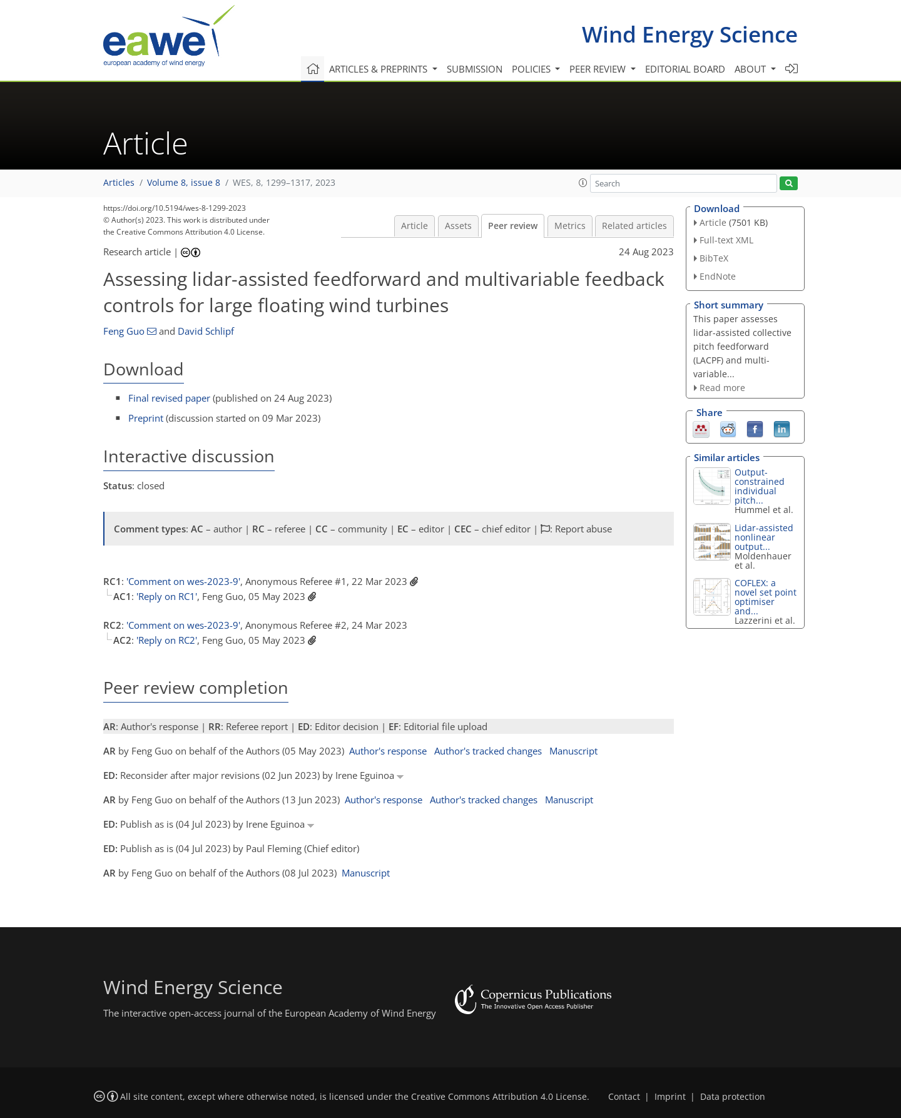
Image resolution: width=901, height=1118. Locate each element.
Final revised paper (169, 398)
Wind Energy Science (690, 34)
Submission (474, 69)
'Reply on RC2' (166, 640)
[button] (583, 182)
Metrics (570, 225)
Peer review (512, 225)
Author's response (388, 750)
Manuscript (573, 750)
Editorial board (685, 69)
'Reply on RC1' (166, 596)
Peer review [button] (598, 69)
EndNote (718, 276)
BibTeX (714, 258)
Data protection (732, 1096)
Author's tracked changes (488, 750)
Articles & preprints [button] (379, 69)
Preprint (145, 418)
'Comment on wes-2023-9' (183, 581)
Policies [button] (532, 69)
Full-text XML (726, 240)
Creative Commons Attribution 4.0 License (499, 1096)
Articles (119, 182)
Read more (722, 388)
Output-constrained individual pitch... (760, 486)
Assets (458, 225)
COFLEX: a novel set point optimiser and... (766, 597)
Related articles (634, 225)
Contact (624, 1096)
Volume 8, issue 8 (183, 182)
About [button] (751, 69)
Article (414, 225)
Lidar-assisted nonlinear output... (764, 537)
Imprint (670, 1096)
